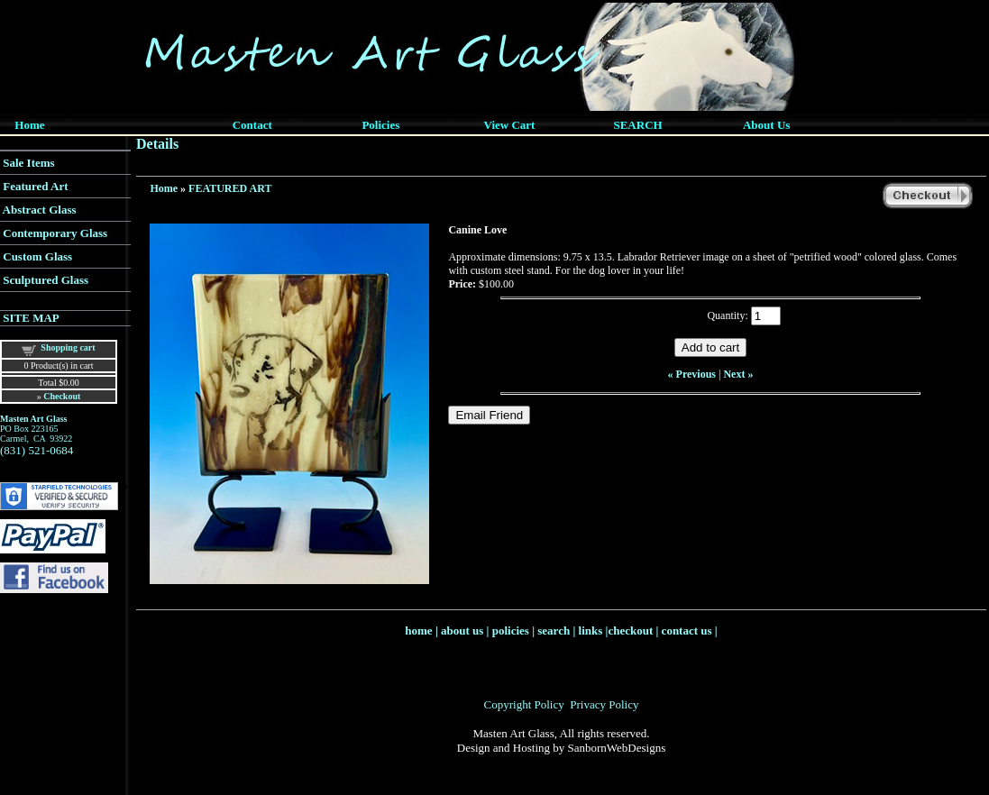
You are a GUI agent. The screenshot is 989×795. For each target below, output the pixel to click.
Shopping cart (68, 347)
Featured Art (35, 186)
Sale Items (28, 162)
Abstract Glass (40, 209)
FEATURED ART (229, 188)
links (591, 630)
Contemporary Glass (55, 233)
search (553, 630)
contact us (687, 630)
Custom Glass (37, 256)
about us (462, 630)
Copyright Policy (524, 704)
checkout (630, 630)
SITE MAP (31, 317)
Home (164, 188)
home (418, 630)
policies (510, 630)
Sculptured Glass (45, 280)
